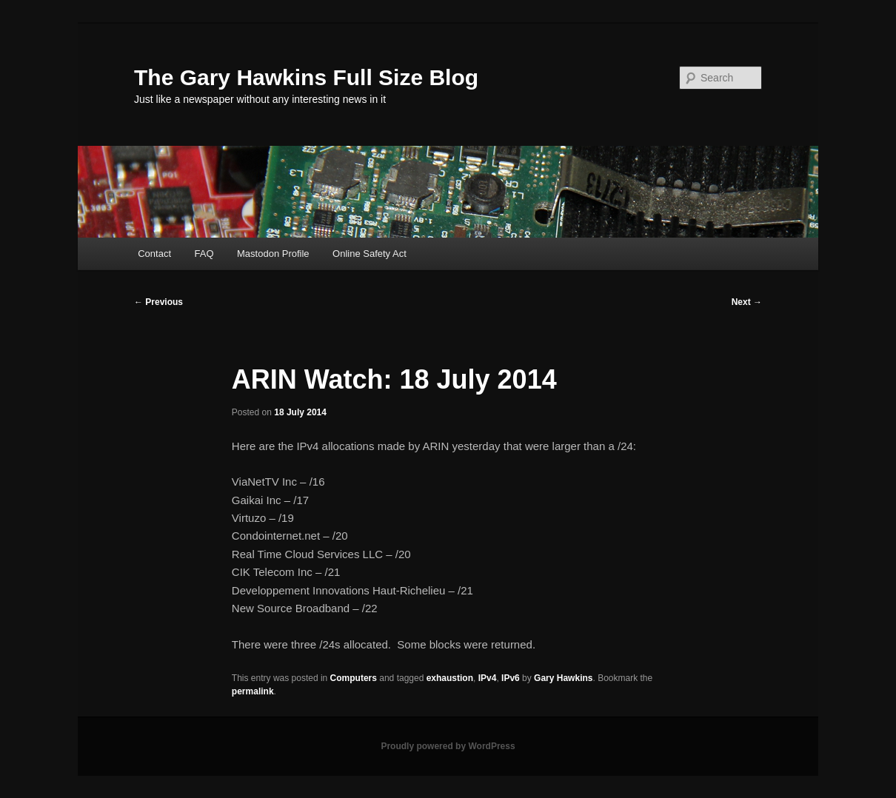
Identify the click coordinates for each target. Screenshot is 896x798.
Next (747, 302)
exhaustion (450, 678)
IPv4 (487, 678)
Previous (158, 302)
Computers (353, 678)
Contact (154, 253)
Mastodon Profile (273, 253)
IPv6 (510, 678)
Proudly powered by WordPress (448, 746)
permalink (253, 691)
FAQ (204, 253)
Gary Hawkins (563, 678)
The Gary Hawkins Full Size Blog (306, 77)
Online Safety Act (369, 253)
